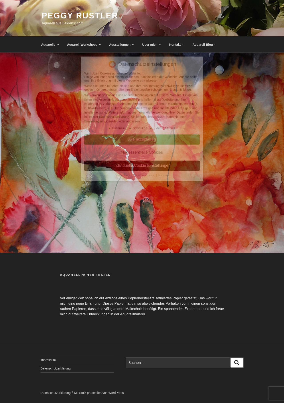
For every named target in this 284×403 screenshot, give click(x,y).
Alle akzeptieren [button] (142, 100)
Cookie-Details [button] (122, 136)
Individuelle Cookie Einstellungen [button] (142, 126)
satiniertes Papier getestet (175, 298)
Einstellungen (93, 82)
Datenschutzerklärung (55, 368)
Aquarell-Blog (204, 44)
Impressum (48, 360)
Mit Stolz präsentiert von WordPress (99, 393)
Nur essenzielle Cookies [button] (142, 113)
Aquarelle (50, 44)
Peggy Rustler (80, 15)
